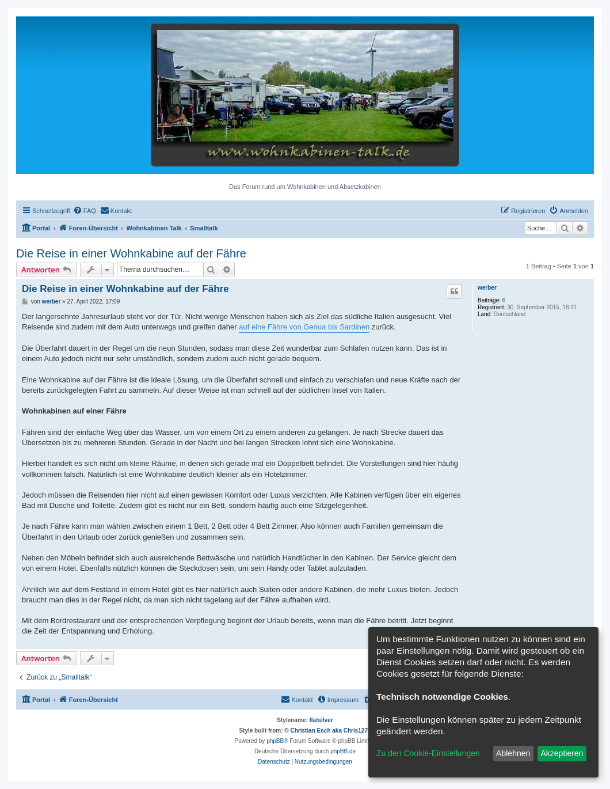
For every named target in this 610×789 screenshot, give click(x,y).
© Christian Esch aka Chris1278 (327, 730)
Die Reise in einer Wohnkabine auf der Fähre (131, 253)
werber (487, 288)
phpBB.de (343, 751)
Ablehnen (513, 753)
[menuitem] (84, 211)
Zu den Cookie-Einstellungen (428, 753)
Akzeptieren (561, 753)
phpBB (275, 741)
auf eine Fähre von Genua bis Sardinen (304, 327)
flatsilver (321, 720)
